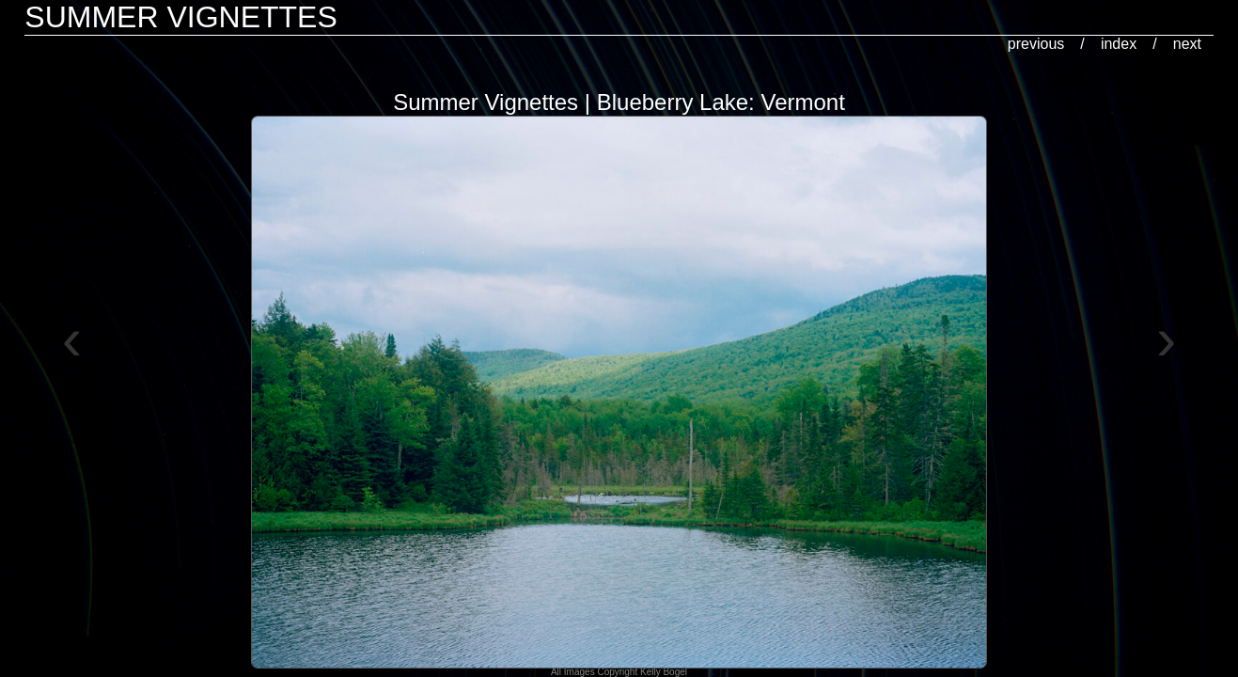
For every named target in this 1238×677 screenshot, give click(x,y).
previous (1036, 44)
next (1187, 44)
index (1118, 44)
